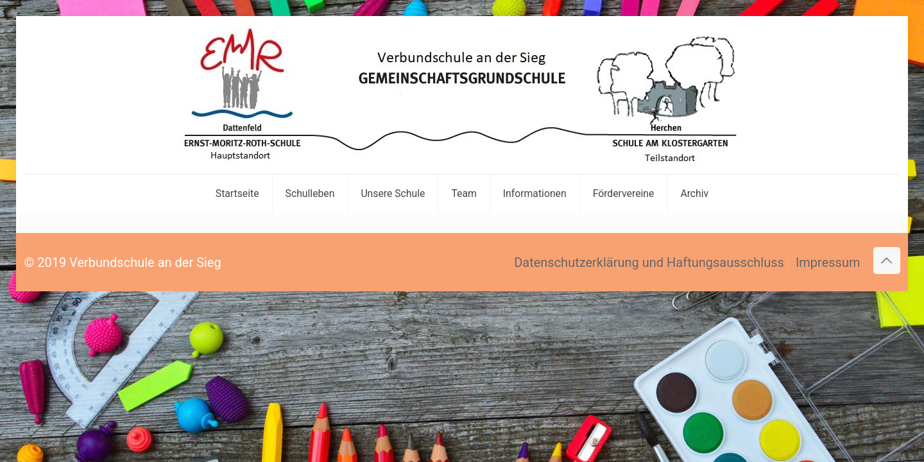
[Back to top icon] (886, 260)
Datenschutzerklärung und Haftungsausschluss (649, 262)
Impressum (828, 262)
